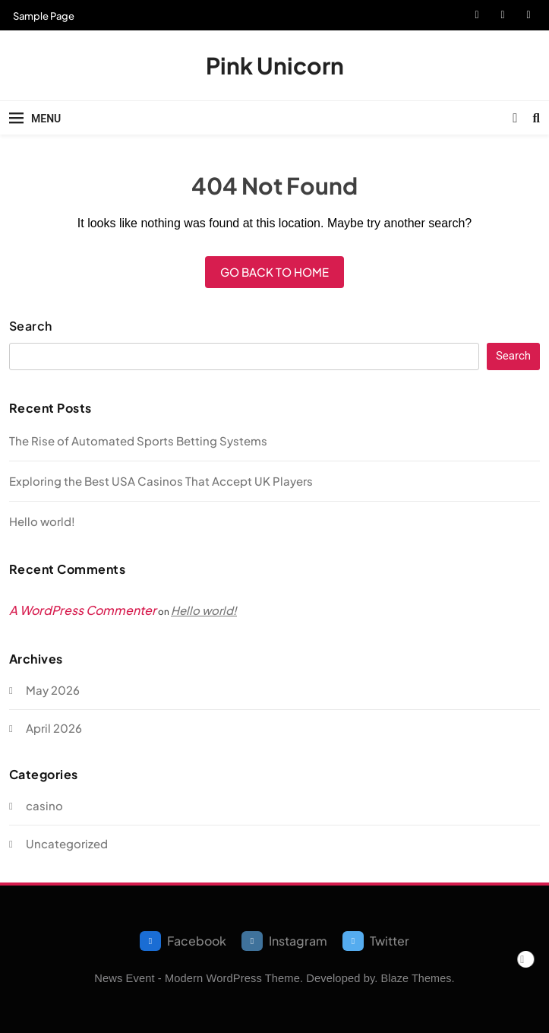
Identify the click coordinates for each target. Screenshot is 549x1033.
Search (30, 326)
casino (44, 805)
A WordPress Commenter (82, 610)
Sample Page (43, 16)
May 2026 (53, 690)
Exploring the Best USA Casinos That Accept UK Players (161, 481)
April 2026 (54, 728)
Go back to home (274, 272)
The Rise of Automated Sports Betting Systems (138, 440)
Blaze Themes (416, 978)
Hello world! (42, 521)
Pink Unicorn (275, 65)
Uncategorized (67, 843)
